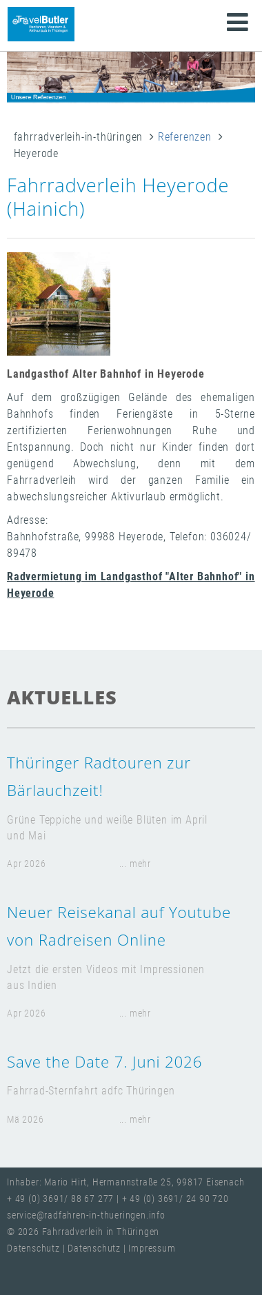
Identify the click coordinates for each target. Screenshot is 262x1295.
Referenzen (185, 136)
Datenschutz (35, 1248)
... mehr (135, 864)
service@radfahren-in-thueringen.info (86, 1215)
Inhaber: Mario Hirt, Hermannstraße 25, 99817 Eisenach (125, 1182)
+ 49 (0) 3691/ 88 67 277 (60, 1199)
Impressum (151, 1248)
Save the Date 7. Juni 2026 (104, 1061)
